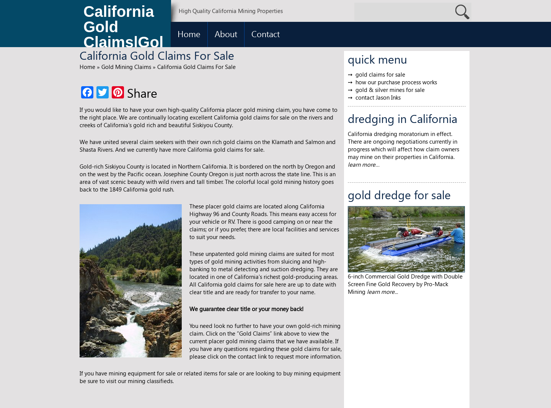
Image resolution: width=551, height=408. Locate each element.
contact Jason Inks (378, 97)
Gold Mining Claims (126, 66)
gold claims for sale (380, 74)
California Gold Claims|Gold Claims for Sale (123, 29)
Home (189, 33)
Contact (265, 33)
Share (142, 93)
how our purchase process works (396, 82)
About (226, 33)
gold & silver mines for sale (390, 89)
